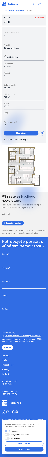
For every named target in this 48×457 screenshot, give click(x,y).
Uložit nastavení (24, 444)
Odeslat (7, 347)
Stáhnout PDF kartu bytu (16, 139)
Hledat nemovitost (16, 10)
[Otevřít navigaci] (44, 4)
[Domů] (10, 4)
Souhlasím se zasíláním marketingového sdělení (23, 336)
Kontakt (5, 374)
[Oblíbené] (39, 4)
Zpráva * (5, 309)
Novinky (5, 369)
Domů (4, 10)
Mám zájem (21, 133)
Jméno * (5, 254)
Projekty (5, 356)
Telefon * (6, 281)
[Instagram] (13, 412)
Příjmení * (6, 268)
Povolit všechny (24, 449)
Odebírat (12, 223)
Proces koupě (8, 365)
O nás (4, 360)
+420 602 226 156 (9, 394)
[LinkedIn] (3, 412)
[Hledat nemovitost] (34, 4)
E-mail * (5, 295)
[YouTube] (17, 412)
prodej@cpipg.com (9, 391)
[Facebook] (8, 412)
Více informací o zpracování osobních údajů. (20, 233)
